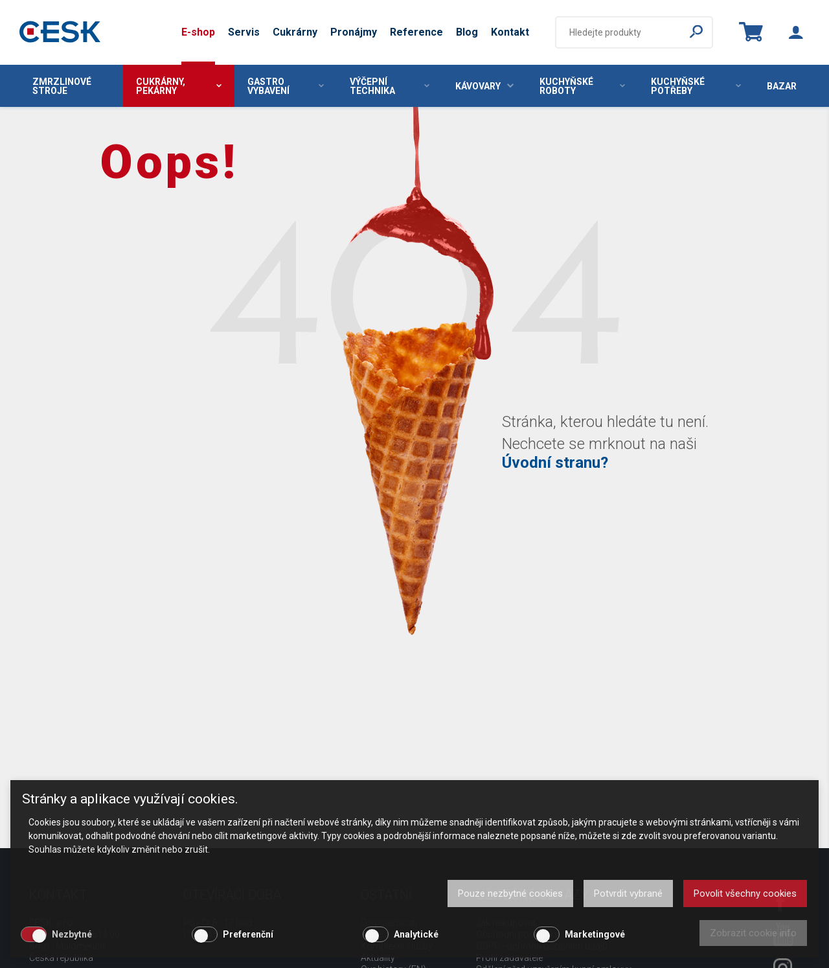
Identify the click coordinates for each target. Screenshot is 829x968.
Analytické (416, 934)
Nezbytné (72, 934)
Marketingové (595, 934)
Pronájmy (353, 32)
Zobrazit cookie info (753, 933)
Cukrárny (295, 32)
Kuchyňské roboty (582, 86)
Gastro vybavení (285, 86)
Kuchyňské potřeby (696, 86)
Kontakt (510, 32)
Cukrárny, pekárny (178, 86)
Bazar (782, 86)
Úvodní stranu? (555, 463)
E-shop (198, 32)
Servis (244, 32)
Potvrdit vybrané (628, 893)
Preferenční (248, 934)
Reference (416, 32)
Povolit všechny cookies (745, 893)
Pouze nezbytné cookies (510, 893)
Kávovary (484, 86)
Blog (467, 32)
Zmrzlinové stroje (61, 86)
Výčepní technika (389, 86)
